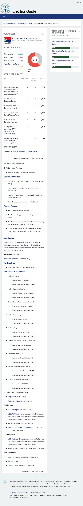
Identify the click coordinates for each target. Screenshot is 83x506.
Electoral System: (10, 206)
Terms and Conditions (38, 492)
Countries (13, 24)
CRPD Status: (13, 439)
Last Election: (9, 238)
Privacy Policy (23, 492)
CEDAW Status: (13, 414)
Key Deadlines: (9, 263)
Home (5, 24)
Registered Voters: (11, 64)
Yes (20, 461)
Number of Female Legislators (19, 428)
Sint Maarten (22, 24)
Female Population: (15, 410)
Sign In (79, 2)
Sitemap (13, 492)
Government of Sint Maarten (26, 152)
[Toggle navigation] (4, 16)
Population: (12, 397)
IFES (11, 495)
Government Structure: (12, 177)
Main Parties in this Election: (14, 272)
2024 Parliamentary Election (14, 259)
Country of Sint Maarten (25, 38)
